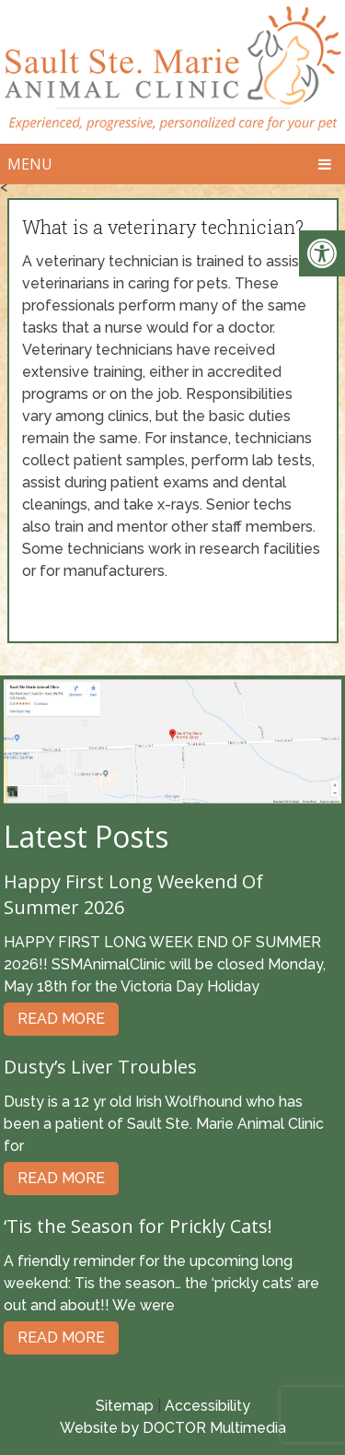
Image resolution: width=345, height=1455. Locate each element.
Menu (29, 164)
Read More (61, 1018)
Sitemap (125, 1405)
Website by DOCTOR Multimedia (173, 1428)
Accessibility (207, 1405)
